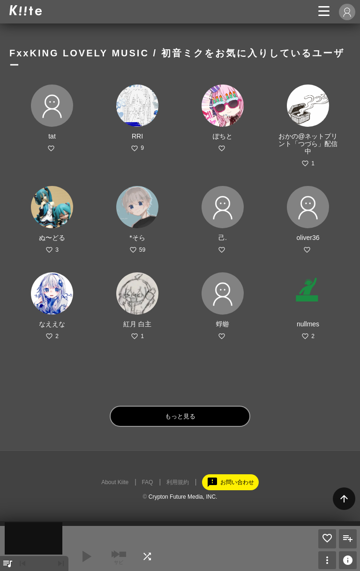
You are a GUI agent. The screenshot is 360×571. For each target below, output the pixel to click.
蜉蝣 (222, 324)
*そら (137, 237)
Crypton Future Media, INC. (183, 497)
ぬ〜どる (52, 237)
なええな (52, 324)
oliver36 (307, 237)
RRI (137, 136)
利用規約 (177, 482)
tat (52, 136)
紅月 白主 (137, 324)
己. (222, 237)
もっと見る (180, 416)
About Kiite (114, 482)
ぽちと (222, 136)
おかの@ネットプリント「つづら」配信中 (308, 143)
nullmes (308, 324)
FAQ (147, 482)
